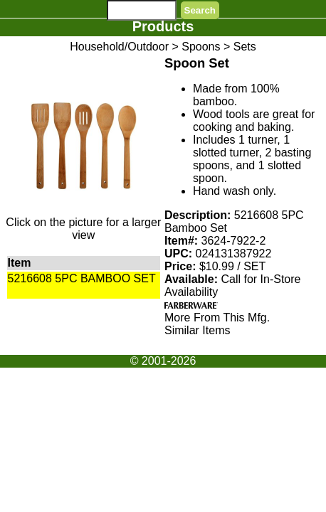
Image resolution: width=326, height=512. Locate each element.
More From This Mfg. (217, 317)
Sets (244, 47)
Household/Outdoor (119, 47)
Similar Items (197, 330)
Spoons (201, 47)
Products (163, 26)
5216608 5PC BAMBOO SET (82, 278)
